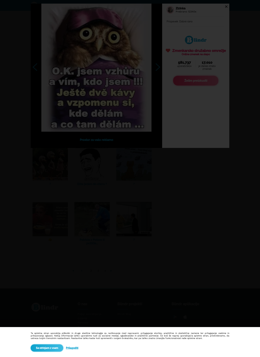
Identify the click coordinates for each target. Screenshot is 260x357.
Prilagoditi (72, 348)
